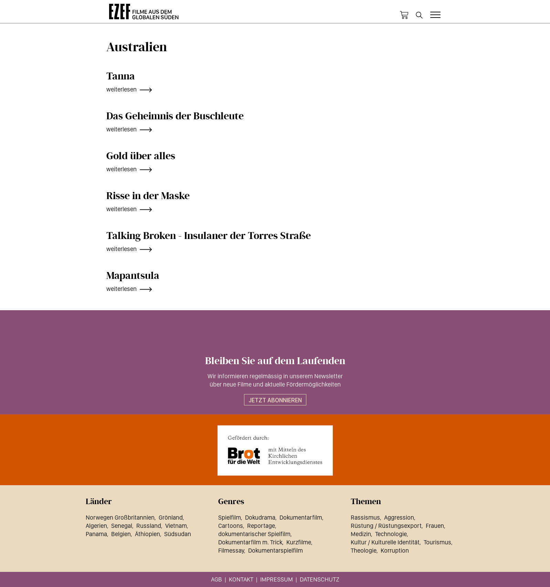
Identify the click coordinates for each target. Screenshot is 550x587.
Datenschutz (319, 579)
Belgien (121, 533)
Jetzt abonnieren (275, 400)
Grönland (171, 517)
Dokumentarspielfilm (275, 550)
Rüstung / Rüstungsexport (386, 525)
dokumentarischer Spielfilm (254, 533)
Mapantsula (132, 276)
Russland (148, 525)
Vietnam (176, 525)
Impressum (276, 579)
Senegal (121, 525)
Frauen (435, 525)
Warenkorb (404, 15)
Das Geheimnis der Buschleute (175, 116)
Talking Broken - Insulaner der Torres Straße (208, 236)
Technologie (391, 533)
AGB (216, 579)
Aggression (399, 517)
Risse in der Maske (148, 196)
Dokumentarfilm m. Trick (250, 542)
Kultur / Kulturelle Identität (385, 542)
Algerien (96, 525)
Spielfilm (229, 517)
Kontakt (241, 579)
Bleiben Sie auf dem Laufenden (275, 361)
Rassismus (365, 517)
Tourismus (437, 542)
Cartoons (230, 525)
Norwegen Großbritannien (120, 517)
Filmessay (231, 550)
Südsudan (177, 533)
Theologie (364, 550)
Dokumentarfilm (300, 517)
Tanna (120, 76)
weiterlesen (121, 89)
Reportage (261, 525)
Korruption (395, 550)
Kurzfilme (298, 542)
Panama (96, 533)
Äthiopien (147, 533)
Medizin (361, 533)
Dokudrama (260, 517)
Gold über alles (140, 156)
